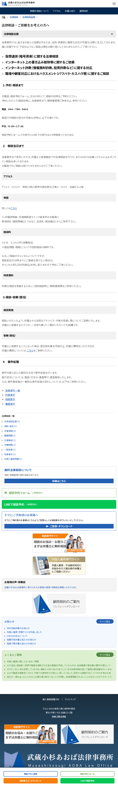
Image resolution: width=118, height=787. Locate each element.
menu (114, 4)
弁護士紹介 (70, 11)
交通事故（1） (10, 440)
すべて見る (105, 621)
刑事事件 (10, 395)
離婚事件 (10, 404)
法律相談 (14, 17)
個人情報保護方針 (50, 699)
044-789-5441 (59, 716)
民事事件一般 (12, 390)
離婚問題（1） (10, 435)
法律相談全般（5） (12, 421)
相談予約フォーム (87, 773)
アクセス (57, 11)
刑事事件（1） (10, 454)
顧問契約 (84, 11)
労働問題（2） (10, 444)
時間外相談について (39, 11)
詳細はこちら (59, 481)
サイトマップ (70, 699)
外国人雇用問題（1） (13, 458)
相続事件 (10, 399)
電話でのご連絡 (30, 773)
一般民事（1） (10, 449)
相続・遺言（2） (10, 426)
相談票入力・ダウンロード (31, 780)
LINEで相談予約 (87, 780)
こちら (14, 208)
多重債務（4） (10, 430)
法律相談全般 (28, 17)
